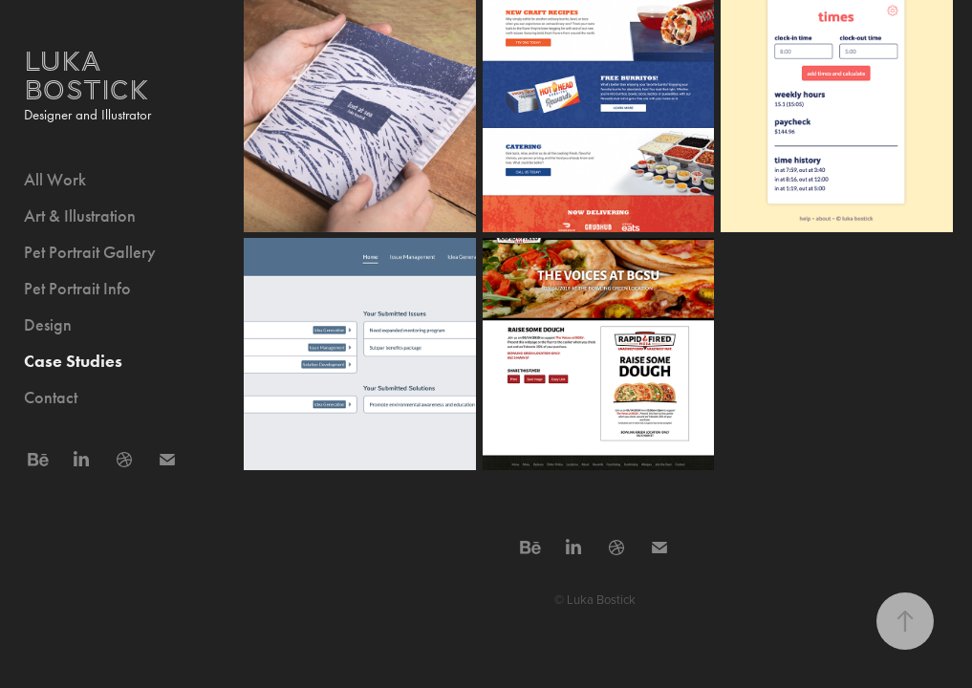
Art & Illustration (80, 215)
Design (48, 324)
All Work (55, 179)
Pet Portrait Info (77, 288)
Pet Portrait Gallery (90, 252)
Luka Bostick (86, 76)
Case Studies (73, 361)
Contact (50, 397)
